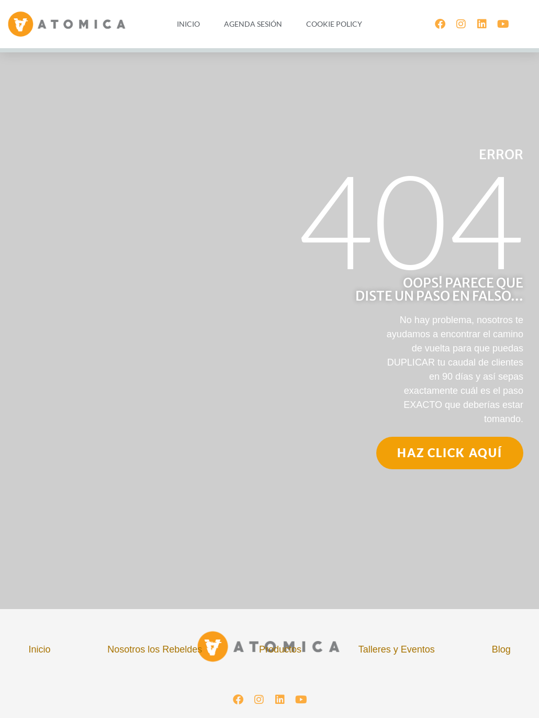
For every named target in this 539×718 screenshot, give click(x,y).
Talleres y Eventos (396, 649)
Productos (280, 649)
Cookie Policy (334, 23)
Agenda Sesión (253, 23)
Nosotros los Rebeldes (154, 649)
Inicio (188, 23)
